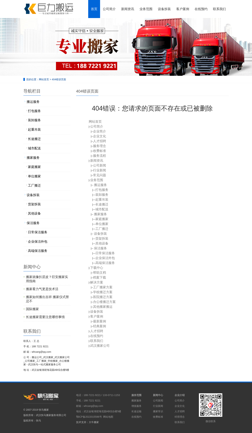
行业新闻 (158, 405)
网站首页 (44, 79)
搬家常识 (158, 411)
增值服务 (136, 405)
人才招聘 (180, 411)
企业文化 (180, 405)
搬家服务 (136, 400)
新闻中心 (158, 395)
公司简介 (180, 400)
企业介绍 (180, 395)
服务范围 (136, 395)
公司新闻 (158, 400)
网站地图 (108, 416)
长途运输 (136, 411)
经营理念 (180, 416)
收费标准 (158, 416)
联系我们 (180, 422)
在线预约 (136, 416)
